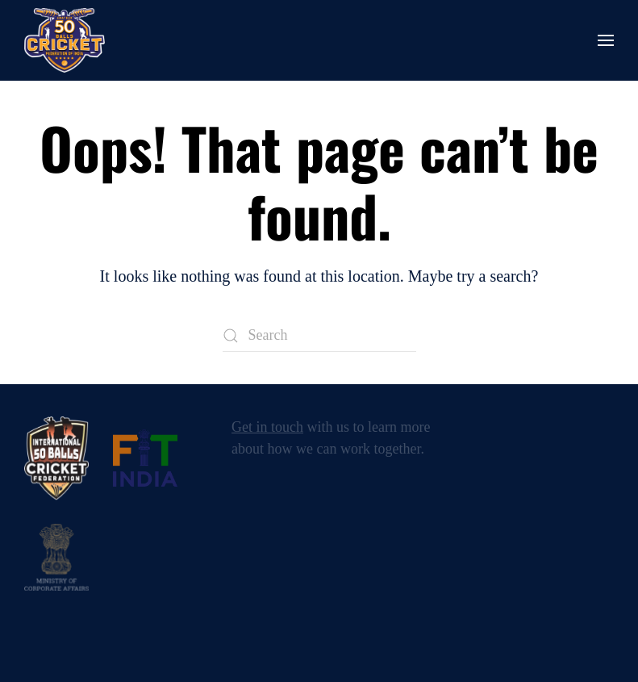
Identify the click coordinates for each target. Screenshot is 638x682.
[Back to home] (64, 40)
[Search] (319, 336)
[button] (606, 40)
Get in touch (267, 427)
